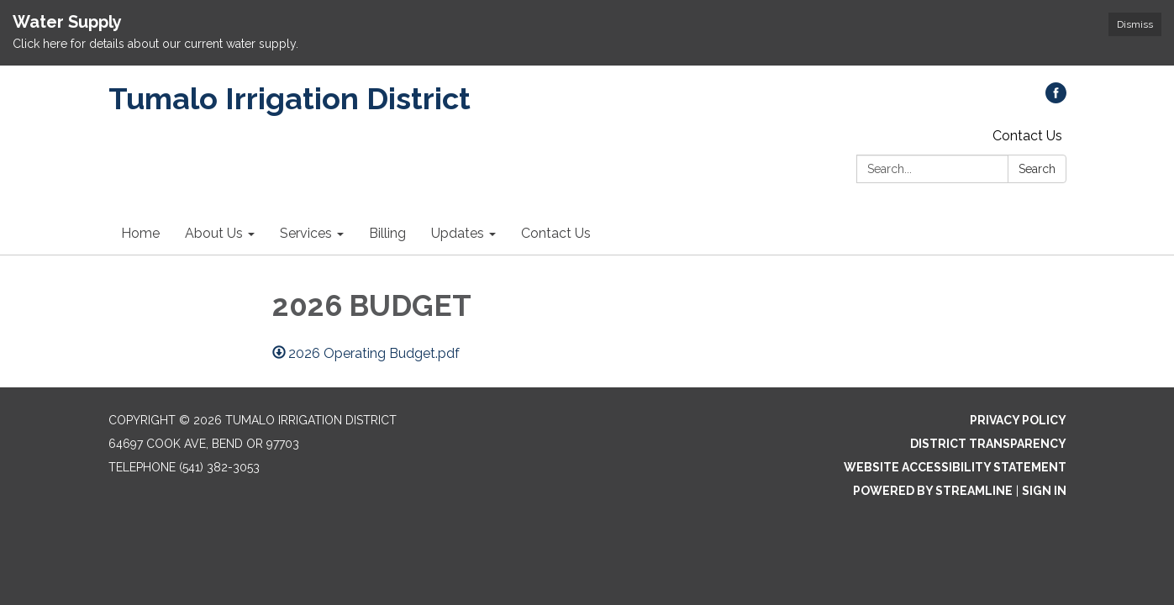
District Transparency (988, 443)
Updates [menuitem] (457, 233)
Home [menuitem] (140, 233)
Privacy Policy (1018, 420)
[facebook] (1055, 99)
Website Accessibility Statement (955, 467)
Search (1037, 169)
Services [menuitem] (306, 233)
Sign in (1044, 490)
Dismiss (1135, 24)
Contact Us (1027, 136)
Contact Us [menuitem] (556, 233)
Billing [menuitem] (387, 233)
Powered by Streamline (933, 490)
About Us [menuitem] (214, 233)
